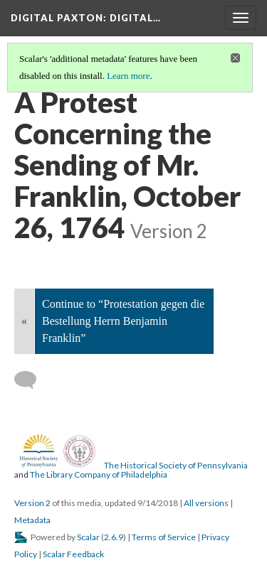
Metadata (32, 520)
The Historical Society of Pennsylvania (176, 465)
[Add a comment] (31, 380)
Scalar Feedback (73, 554)
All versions (206, 503)
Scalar (88, 537)
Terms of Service (164, 537)
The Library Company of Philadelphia (98, 474)
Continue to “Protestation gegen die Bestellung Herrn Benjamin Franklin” (123, 321)
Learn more (128, 75)
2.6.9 (113, 537)
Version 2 (32, 503)
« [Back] (24, 321)
